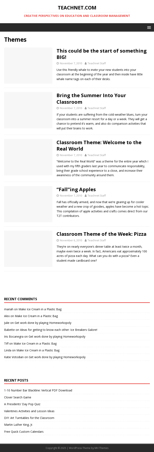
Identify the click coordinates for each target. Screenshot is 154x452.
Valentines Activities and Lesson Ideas (29, 411)
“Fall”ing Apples (76, 189)
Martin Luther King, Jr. (18, 425)
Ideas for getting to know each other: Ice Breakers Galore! (58, 330)
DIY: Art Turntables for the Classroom (29, 418)
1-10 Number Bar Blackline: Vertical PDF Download (38, 390)
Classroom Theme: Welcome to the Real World (99, 145)
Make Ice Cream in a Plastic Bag (40, 309)
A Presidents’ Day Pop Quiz (22, 404)
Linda (7, 350)
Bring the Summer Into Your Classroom (91, 98)
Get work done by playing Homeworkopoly (43, 323)
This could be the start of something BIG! (102, 53)
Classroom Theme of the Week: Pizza (101, 233)
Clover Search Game (17, 397)
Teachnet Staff (97, 63)
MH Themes (101, 448)
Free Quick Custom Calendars (24, 432)
